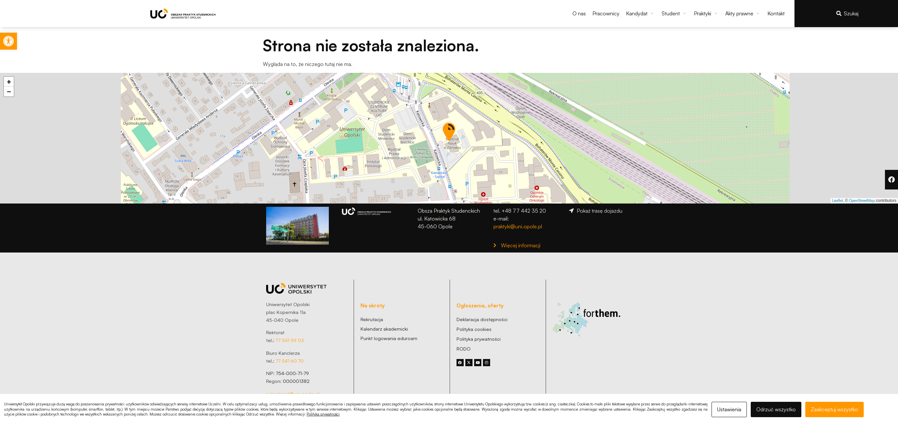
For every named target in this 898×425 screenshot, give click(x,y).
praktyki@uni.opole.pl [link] (517, 226)
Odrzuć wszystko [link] (776, 409)
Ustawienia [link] (729, 409)
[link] (8, 41)
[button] (640, 13)
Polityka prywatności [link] (323, 414)
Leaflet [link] (837, 200)
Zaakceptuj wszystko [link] (834, 409)
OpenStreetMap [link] (862, 200)
